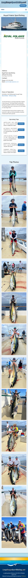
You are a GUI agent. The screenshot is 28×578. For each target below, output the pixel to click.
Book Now (21, 123)
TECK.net (23, 576)
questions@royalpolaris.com (12, 81)
